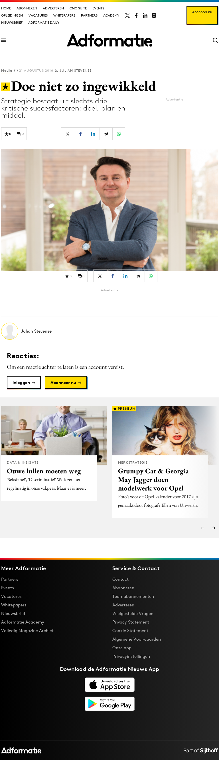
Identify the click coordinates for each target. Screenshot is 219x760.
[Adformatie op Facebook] (136, 15)
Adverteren (53, 8)
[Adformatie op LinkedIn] (145, 15)
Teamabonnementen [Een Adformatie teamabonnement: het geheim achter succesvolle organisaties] (133, 596)
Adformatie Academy (22, 622)
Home (6, 8)
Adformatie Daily (43, 22)
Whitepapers (64, 15)
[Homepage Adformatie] (109, 40)
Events (98, 8)
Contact (120, 579)
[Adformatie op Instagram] (154, 15)
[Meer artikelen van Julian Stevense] (109, 331)
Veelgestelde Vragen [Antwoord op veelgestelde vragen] (132, 613)
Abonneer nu (202, 12)
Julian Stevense (76, 70)
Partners (89, 15)
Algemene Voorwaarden (136, 639)
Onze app (121, 647)
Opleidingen (12, 15)
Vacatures (38, 15)
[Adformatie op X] (127, 15)
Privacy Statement (130, 622)
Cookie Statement (130, 630)
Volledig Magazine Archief (27, 630)
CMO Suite (78, 8)
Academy (111, 15)
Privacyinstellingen (131, 656)
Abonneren (27, 8)
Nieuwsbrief (12, 22)
